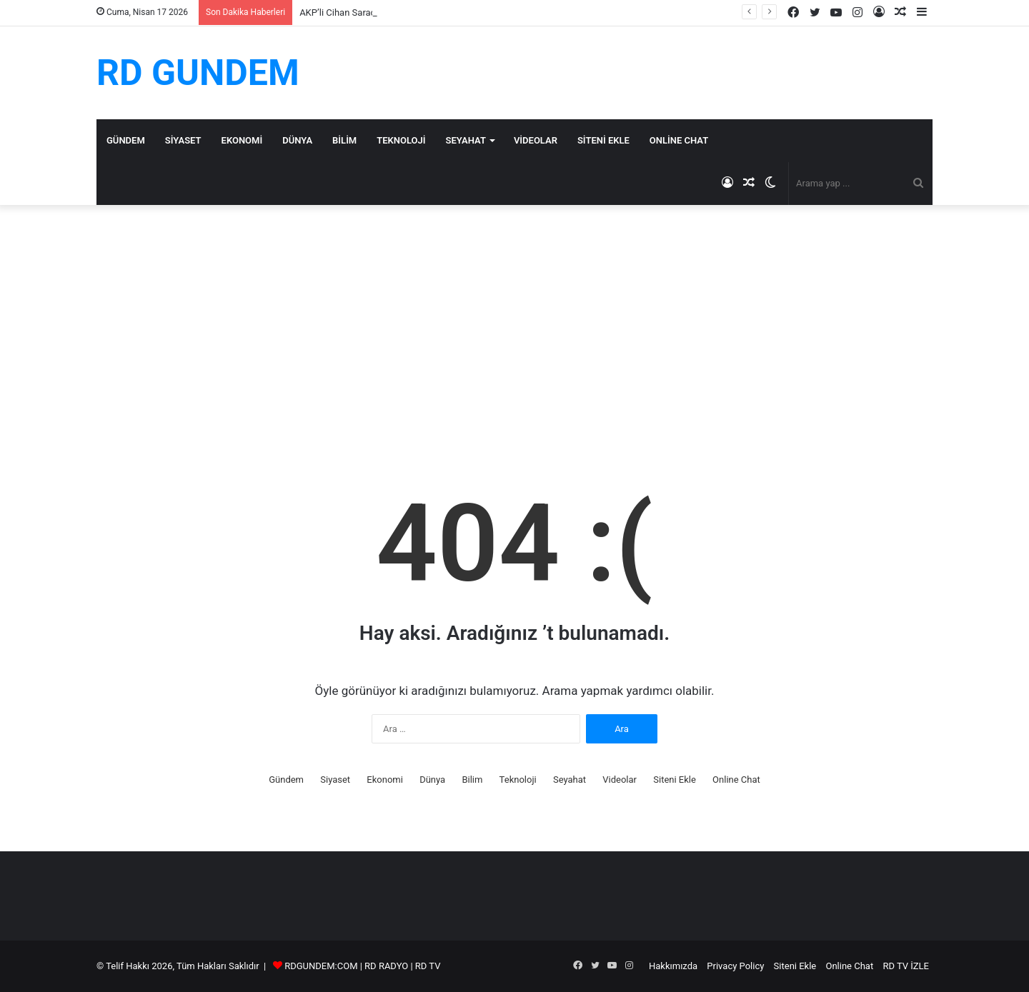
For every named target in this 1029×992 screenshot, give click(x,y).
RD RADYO (386, 966)
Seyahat (466, 140)
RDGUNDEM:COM (320, 966)
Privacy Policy (735, 966)
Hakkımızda (673, 966)
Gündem (125, 140)
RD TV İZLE (906, 966)
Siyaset (183, 140)
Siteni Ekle (603, 140)
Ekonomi (242, 140)
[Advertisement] (514, 326)
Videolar (535, 140)
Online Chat (679, 140)
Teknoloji (401, 140)
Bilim (344, 140)
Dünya (297, 140)
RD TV (428, 966)
